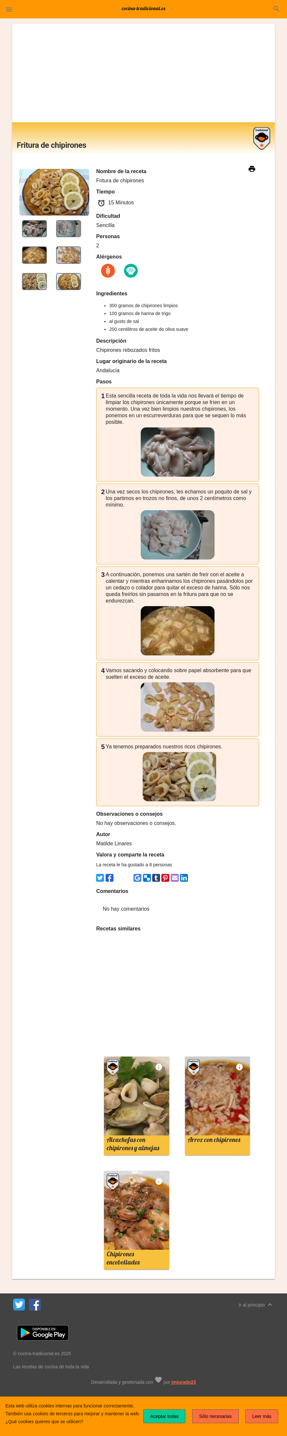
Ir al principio (256, 1305)
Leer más (261, 1416)
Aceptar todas (164, 1416)
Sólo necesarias (215, 1416)
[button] (9, 9)
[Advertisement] (143, 73)
